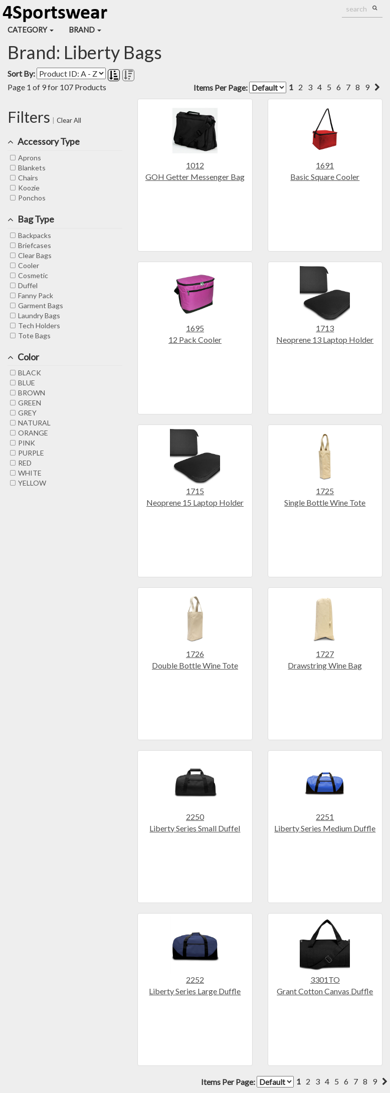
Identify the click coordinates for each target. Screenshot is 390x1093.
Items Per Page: (239, 87)
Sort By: (21, 73)
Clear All (69, 120)
